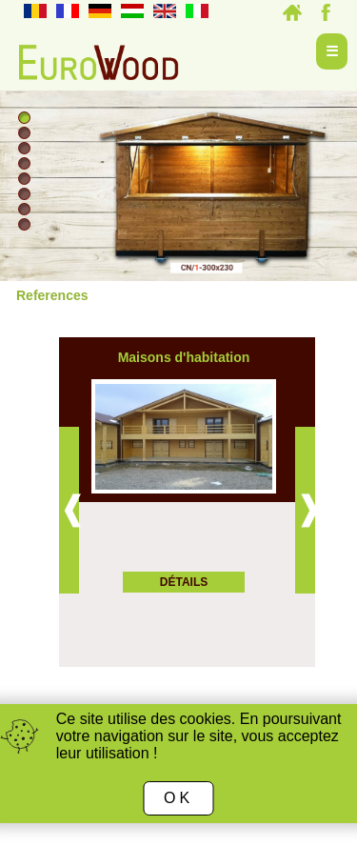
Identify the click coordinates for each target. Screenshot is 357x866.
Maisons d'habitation (184, 357)
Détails (184, 582)
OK (178, 798)
